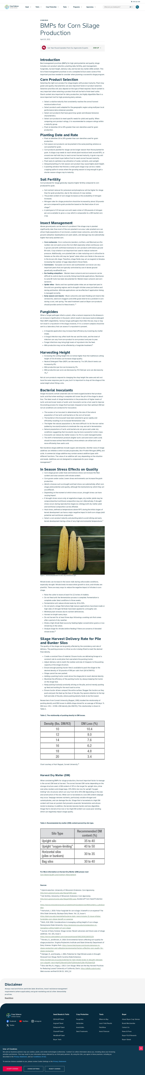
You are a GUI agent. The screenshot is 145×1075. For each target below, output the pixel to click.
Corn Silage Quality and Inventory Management (58, 875)
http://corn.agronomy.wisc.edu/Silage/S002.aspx (58, 899)
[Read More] (9, 998)
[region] (72, 1060)
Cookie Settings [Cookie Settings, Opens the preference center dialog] (33, 1069)
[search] (137, 7)
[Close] (141, 1048)
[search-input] (115, 7)
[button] (8, 1015)
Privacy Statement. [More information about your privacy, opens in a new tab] (59, 1061)
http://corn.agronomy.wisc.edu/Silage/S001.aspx (58, 893)
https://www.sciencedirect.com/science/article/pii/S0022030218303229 (67, 937)
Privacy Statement (20, 1057)
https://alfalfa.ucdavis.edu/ (91, 968)
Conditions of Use (39, 1057)
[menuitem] (28, 7)
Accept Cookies (12, 1069)
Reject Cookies (54, 1069)
